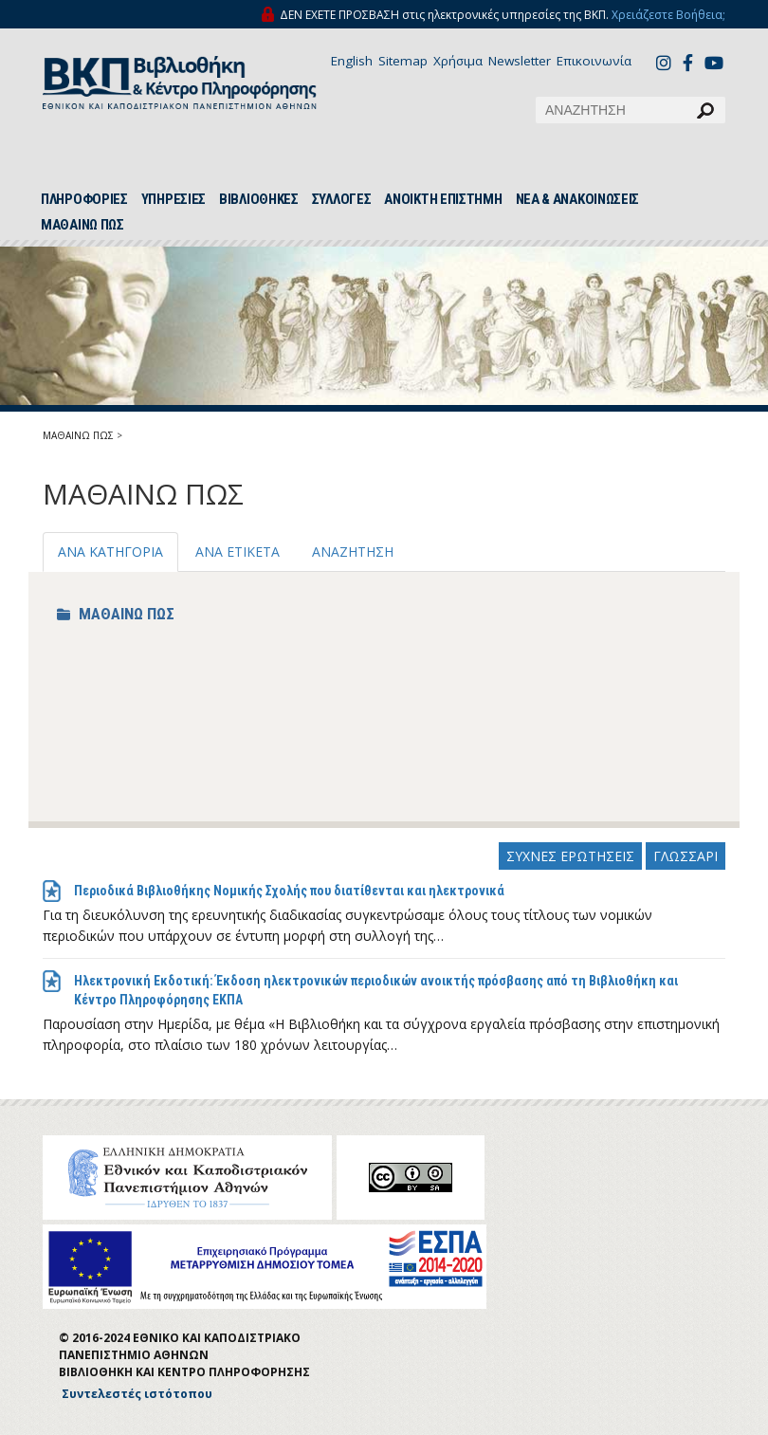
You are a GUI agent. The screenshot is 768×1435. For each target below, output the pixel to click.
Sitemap (403, 60)
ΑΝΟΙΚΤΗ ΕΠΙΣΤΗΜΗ (443, 199)
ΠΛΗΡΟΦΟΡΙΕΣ (84, 199)
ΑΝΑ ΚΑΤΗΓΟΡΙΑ (110, 552)
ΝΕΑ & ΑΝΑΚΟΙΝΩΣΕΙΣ (578, 199)
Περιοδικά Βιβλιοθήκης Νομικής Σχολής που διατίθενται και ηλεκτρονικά (289, 890)
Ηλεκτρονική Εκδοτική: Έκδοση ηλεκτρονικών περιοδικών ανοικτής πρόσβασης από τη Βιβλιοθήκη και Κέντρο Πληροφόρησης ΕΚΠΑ (376, 990)
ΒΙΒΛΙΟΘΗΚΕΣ (259, 199)
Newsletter (519, 60)
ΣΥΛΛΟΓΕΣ (342, 199)
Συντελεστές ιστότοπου (137, 1394)
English (352, 60)
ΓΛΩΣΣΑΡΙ (685, 856)
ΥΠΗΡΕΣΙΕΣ (173, 199)
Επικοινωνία (594, 60)
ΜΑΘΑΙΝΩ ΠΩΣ (82, 224)
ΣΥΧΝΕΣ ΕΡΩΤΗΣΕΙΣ (570, 856)
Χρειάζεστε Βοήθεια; (668, 15)
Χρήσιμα (458, 60)
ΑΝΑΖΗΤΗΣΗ (352, 552)
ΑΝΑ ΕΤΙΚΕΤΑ (237, 552)
